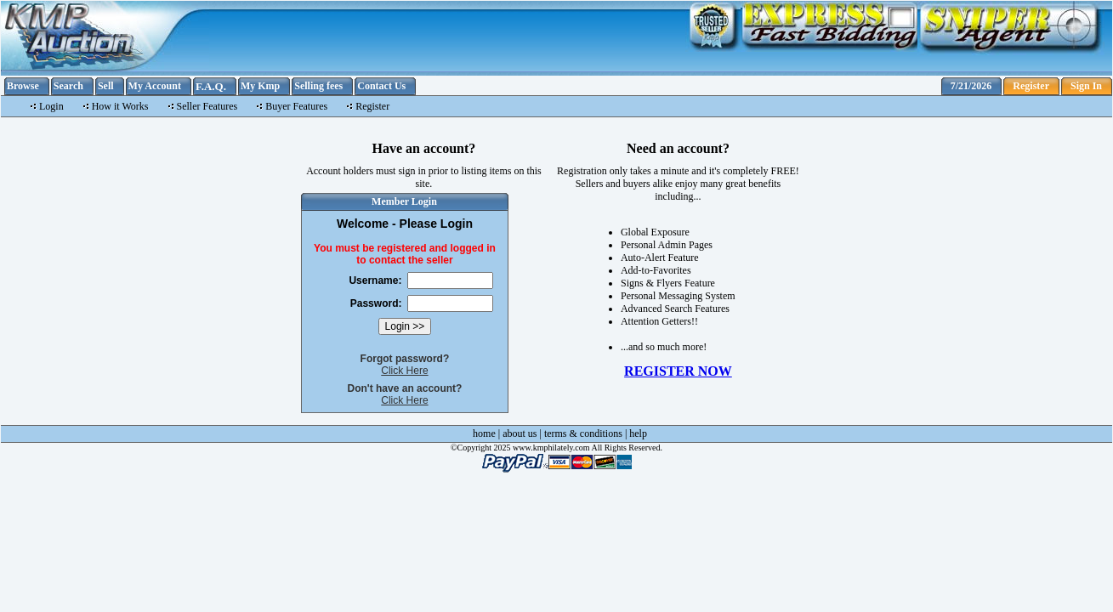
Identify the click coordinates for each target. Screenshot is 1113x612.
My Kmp (260, 86)
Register (1031, 86)
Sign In (1086, 86)
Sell (106, 86)
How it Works (120, 106)
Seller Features (207, 106)
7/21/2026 (971, 86)
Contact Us (381, 86)
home (484, 433)
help (638, 433)
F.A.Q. (211, 86)
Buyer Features (296, 106)
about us (520, 433)
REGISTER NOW (678, 371)
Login (51, 106)
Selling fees (318, 86)
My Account (154, 86)
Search (68, 86)
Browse (23, 86)
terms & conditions (583, 433)
